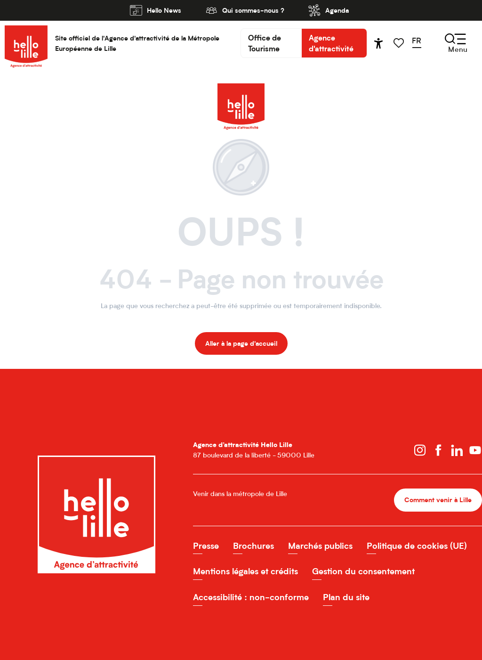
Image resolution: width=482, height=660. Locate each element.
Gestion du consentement (363, 571)
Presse (206, 546)
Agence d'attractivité (331, 43)
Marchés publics (320, 546)
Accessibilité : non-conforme (251, 597)
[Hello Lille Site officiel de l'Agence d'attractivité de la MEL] (241, 92)
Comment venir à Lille (438, 499)
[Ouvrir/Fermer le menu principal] (456, 43)
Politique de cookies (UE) (417, 546)
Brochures (253, 546)
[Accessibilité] (378, 43)
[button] (419, 42)
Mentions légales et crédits (245, 571)
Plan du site (346, 597)
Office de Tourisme (264, 43)
